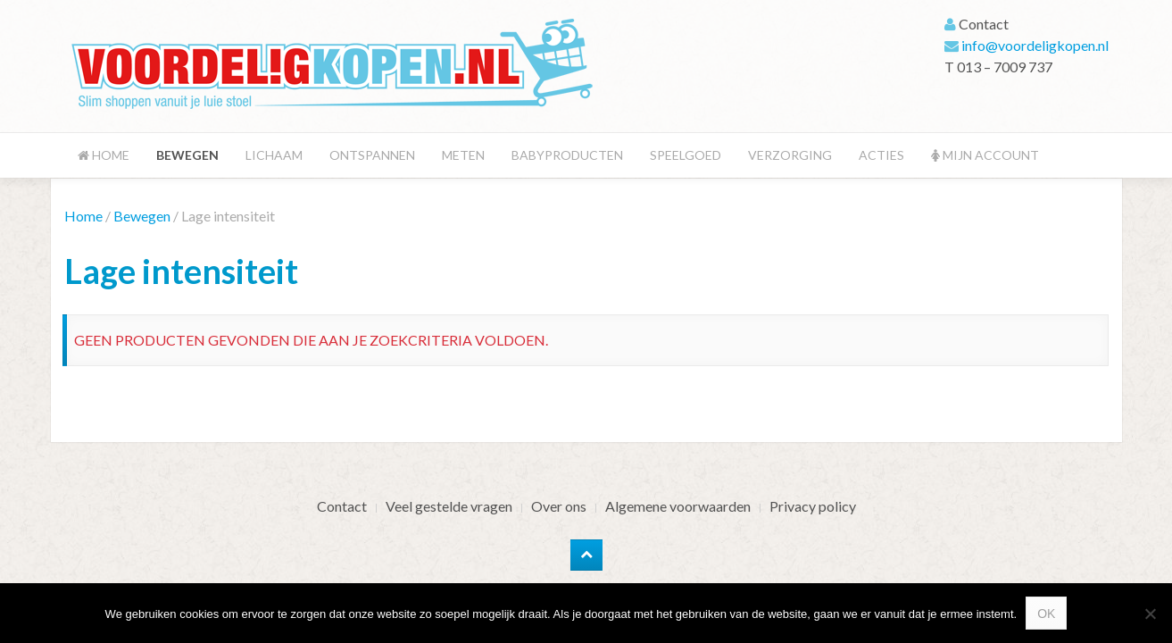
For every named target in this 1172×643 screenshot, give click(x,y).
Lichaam (274, 155)
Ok (1046, 613)
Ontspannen (372, 155)
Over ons (558, 505)
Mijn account (985, 155)
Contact (342, 505)
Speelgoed (685, 155)
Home (103, 155)
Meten (463, 155)
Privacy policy (812, 505)
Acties (881, 155)
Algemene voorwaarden (678, 505)
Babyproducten (567, 155)
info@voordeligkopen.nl (1035, 45)
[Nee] (1150, 613)
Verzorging (790, 155)
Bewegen (187, 155)
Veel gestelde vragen (449, 505)
